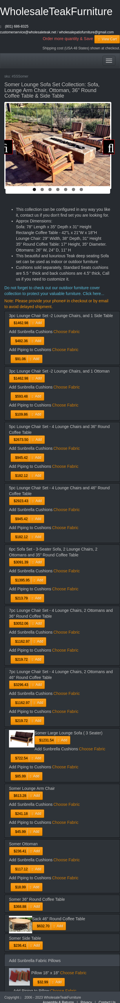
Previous (7, 147)
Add (27, 322)
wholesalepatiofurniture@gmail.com (86, 32)
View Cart (107, 39)
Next (108, 147)
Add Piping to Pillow (31, 990)
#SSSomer (20, 76)
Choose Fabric (66, 331)
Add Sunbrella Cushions (30, 331)
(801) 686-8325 (16, 26)
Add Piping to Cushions (30, 349)
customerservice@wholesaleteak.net (28, 32)
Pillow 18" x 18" (45, 972)
